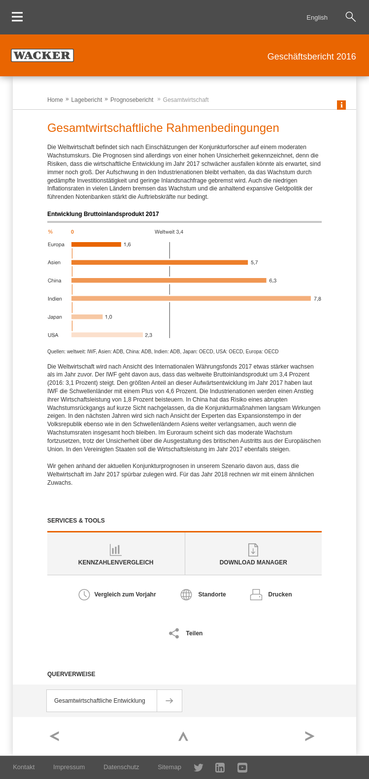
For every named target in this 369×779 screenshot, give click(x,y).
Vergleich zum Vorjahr (125, 594)
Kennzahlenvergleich (116, 562)
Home (55, 99)
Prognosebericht (131, 99)
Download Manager (253, 562)
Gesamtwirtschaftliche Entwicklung (99, 700)
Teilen (194, 633)
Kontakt (23, 767)
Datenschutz (121, 767)
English (317, 17)
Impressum (69, 767)
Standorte (212, 594)
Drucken (280, 594)
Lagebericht (86, 99)
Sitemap (169, 767)
